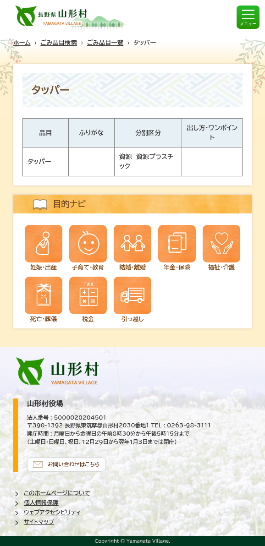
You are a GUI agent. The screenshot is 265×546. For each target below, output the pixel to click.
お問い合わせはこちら (74, 464)
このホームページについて (57, 493)
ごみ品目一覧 (105, 42)
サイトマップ (39, 522)
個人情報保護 (41, 503)
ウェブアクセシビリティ (52, 512)
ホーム (22, 42)
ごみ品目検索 (59, 42)
